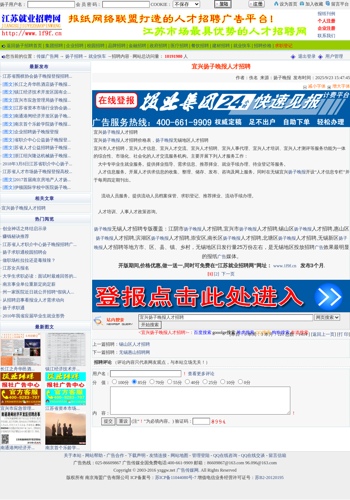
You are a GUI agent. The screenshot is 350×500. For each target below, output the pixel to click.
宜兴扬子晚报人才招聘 (23, 208)
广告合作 (115, 455)
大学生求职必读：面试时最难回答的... (40, 276)
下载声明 (137, 455)
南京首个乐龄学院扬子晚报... (42, 124)
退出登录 (307, 56)
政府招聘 (158, 45)
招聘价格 (263, 45)
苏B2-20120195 (269, 477)
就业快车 (242, 45)
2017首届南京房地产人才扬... (42, 179)
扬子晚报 (111, 132)
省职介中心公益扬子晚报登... (42, 139)
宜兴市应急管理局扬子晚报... (42, 100)
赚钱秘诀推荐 (16, 236)
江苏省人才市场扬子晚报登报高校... (37, 171)
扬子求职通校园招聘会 (25, 252)
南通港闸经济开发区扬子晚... (42, 116)
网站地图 (179, 455)
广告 (319, 247)
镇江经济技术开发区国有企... (42, 92)
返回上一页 (323, 334)
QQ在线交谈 (253, 455)
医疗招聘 (179, 45)
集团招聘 (54, 45)
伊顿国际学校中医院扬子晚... (42, 187)
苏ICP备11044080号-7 (175, 477)
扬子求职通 (14, 307)
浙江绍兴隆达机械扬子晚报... (42, 155)
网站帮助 (94, 455)
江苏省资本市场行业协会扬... (42, 107)
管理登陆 (201, 455)
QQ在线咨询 (225, 455)
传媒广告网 (47, 56)
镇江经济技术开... (62, 369)
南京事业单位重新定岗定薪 (29, 284)
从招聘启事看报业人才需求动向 (33, 300)
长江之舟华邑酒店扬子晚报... (42, 84)
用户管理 (334, 56)
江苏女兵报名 (16, 268)
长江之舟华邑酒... (17, 369)
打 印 (344, 334)
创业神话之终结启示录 (25, 228)
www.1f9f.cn (285, 265)
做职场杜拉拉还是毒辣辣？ (29, 260)
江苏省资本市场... (62, 408)
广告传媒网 (187, 470)
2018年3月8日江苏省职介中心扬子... (37, 163)
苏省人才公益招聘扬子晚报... (42, 147)
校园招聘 (96, 45)
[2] (216, 274)
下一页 (228, 274)
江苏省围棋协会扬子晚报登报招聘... (37, 76)
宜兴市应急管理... (17, 408)
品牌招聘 (117, 45)
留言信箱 (277, 455)
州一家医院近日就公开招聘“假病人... (38, 292)
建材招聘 (221, 45)
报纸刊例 (326, 13)
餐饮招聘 (200, 45)
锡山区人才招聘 (134, 344)
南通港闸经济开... (17, 447)
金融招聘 (137, 45)
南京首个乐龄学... (62, 447)
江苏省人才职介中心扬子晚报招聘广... (40, 244)
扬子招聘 (74, 56)
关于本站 (72, 455)
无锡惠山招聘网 (134, 352)
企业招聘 (75, 45)
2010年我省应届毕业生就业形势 (33, 315)
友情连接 (158, 455)
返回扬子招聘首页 (24, 45)
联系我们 (326, 35)
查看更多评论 (201, 373)
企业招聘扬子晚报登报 (36, 131)
